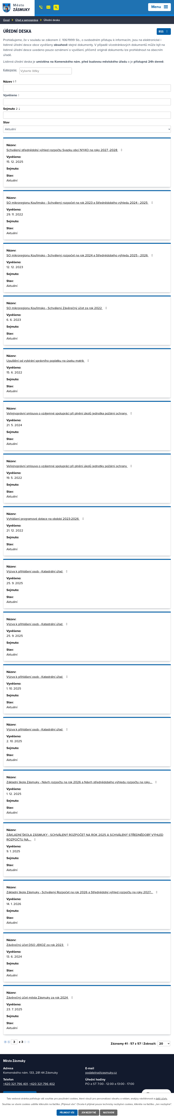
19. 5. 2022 (14, 477)
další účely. (161, 1098)
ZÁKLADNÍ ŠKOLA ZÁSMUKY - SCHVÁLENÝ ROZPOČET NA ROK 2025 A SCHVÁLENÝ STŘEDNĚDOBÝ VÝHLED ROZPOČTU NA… (84, 837)
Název (8, 81)
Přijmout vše (67, 1112)
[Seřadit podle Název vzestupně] (16, 81)
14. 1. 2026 (13, 904)
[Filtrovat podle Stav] (87, 129)
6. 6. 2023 (13, 319)
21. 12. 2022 (14, 530)
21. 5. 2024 (14, 425)
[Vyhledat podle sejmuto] (87, 115)
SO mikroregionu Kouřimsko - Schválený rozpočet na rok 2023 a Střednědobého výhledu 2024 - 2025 (80, 202)
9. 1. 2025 (13, 851)
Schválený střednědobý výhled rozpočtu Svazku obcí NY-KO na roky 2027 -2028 (65, 150)
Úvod (6, 20)
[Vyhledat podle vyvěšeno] (87, 102)
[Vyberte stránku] (14, 1041)
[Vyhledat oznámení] (87, 88)
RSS (164, 31)
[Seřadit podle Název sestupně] (16, 82)
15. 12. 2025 (14, 161)
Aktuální (11, 180)
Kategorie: (10, 70)
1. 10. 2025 (13, 688)
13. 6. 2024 (14, 956)
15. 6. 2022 (14, 372)
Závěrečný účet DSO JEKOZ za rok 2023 (38, 945)
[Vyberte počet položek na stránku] (164, 1043)
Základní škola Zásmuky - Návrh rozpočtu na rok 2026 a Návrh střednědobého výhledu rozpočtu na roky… (82, 782)
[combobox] (45, 71)
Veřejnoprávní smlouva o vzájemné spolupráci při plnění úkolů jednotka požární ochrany (69, 413)
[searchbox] (45, 71)
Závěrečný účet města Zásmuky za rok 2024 (40, 997)
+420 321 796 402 (42, 1084)
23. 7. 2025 (14, 1009)
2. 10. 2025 (14, 741)
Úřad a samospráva (26, 20)
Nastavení (108, 1112)
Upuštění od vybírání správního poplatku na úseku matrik (48, 360)
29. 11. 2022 (14, 214)
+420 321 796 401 (15, 1084)
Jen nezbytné (88, 1112)
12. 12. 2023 (14, 267)
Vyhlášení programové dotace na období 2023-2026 (45, 518)
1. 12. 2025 (13, 794)
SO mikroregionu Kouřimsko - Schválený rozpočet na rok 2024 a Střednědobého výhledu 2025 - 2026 (80, 255)
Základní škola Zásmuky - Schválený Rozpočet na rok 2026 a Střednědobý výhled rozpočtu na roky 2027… (82, 892)
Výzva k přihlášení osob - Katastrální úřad (37, 571)
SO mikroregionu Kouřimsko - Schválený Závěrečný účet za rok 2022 (57, 308)
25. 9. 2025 (14, 583)
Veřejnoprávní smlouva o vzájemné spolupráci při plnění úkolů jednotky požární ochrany (69, 466)
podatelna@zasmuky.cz (101, 1072)
